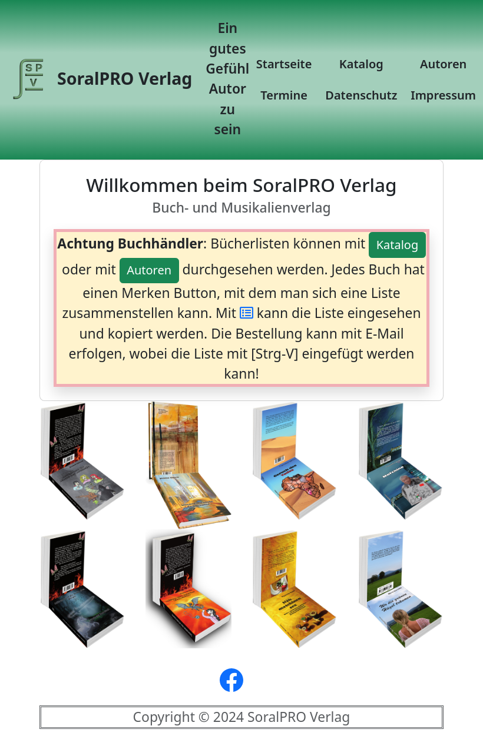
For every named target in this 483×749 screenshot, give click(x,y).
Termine (283, 95)
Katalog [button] (397, 245)
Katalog (361, 64)
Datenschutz (361, 95)
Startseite (284, 64)
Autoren (443, 64)
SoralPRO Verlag (101, 80)
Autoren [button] (149, 270)
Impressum (443, 95)
